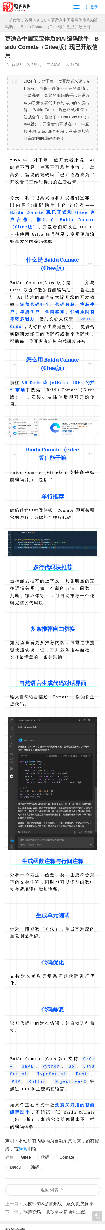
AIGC (41, 20)
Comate (66, 1155)
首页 (28, 20)
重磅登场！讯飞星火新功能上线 (54, 1210)
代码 (45, 1155)
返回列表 (50, 1188)
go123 (16, 64)
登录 (94, 7)
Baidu (15, 1165)
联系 (22, 1147)
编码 (35, 1165)
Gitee (26, 1155)
